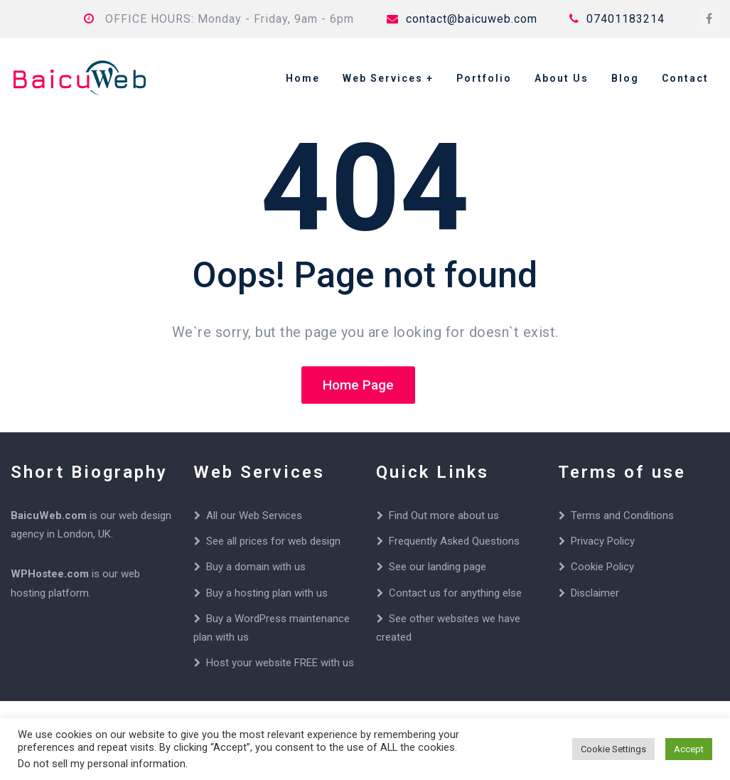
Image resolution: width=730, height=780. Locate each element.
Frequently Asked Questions (454, 541)
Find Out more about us (444, 515)
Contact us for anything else (455, 593)
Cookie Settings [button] (613, 749)
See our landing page (437, 566)
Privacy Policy (603, 541)
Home (303, 78)
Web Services (383, 78)
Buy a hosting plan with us (267, 593)
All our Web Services (254, 515)
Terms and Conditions (622, 515)
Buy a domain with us (256, 566)
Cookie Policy (602, 566)
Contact (685, 78)
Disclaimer (595, 593)
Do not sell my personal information (102, 763)
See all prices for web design (273, 541)
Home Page (358, 386)
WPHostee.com (50, 573)
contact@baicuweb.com (461, 19)
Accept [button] (689, 749)
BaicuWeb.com (49, 515)
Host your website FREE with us (280, 662)
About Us (562, 78)
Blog (625, 78)
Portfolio (484, 78)
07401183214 (617, 19)
